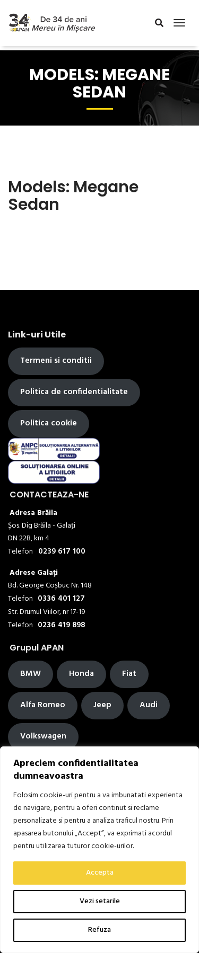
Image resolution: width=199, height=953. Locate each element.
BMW (30, 674)
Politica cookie (48, 423)
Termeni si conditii (56, 361)
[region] (99, 849)
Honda (81, 674)
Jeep (102, 705)
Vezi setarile (100, 901)
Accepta (100, 873)
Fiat (129, 674)
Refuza (99, 930)
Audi (149, 705)
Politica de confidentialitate (74, 392)
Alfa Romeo (42, 705)
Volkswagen (43, 736)
